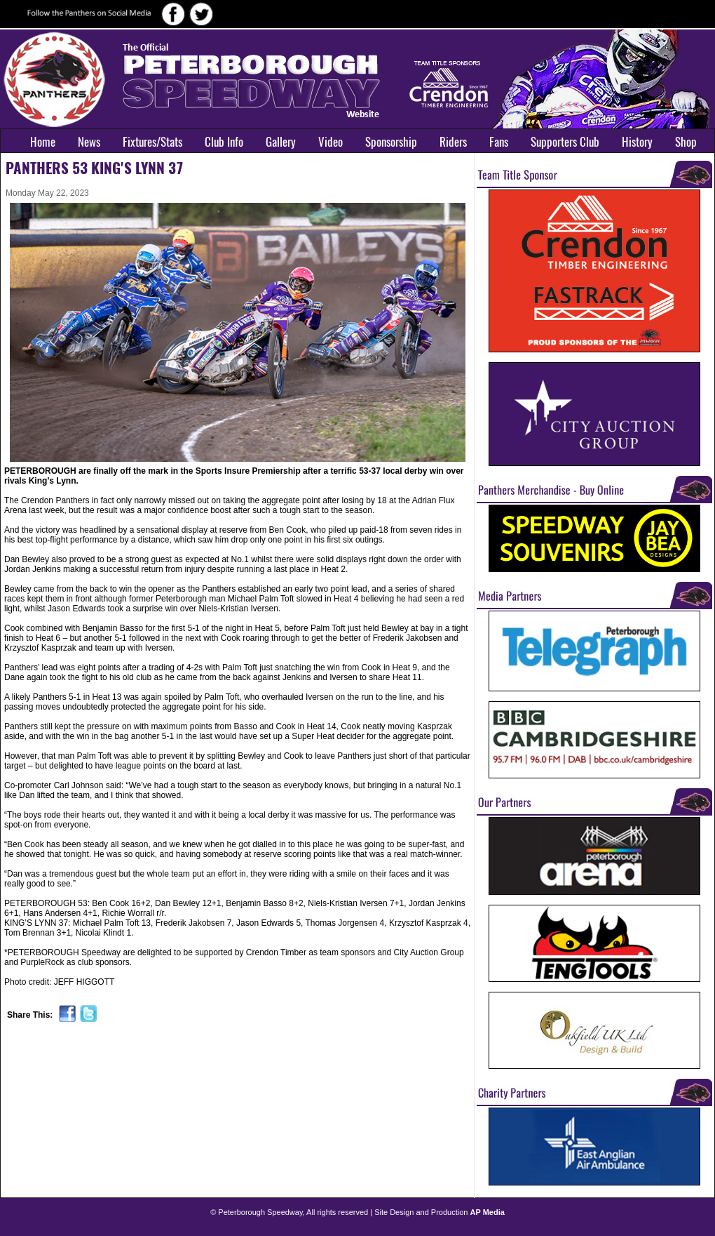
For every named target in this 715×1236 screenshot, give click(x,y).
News (89, 141)
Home (42, 141)
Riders (453, 141)
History (637, 141)
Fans (498, 141)
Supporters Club (565, 141)
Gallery (281, 141)
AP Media (487, 1212)
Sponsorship (391, 141)
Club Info (224, 141)
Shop (686, 141)
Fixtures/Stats (152, 141)
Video (330, 141)
